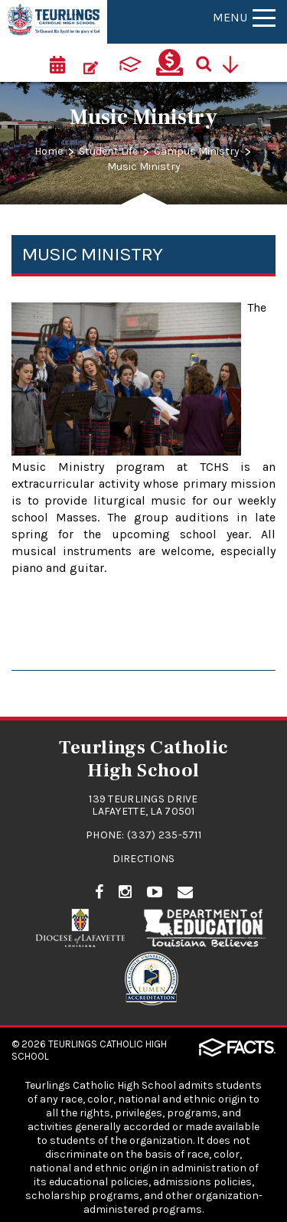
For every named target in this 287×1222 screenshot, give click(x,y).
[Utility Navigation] (235, 62)
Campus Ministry (197, 151)
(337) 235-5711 (164, 834)
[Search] (209, 62)
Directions (144, 858)
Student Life (108, 151)
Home (48, 151)
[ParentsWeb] (130, 62)
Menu (244, 17)
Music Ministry (144, 166)
